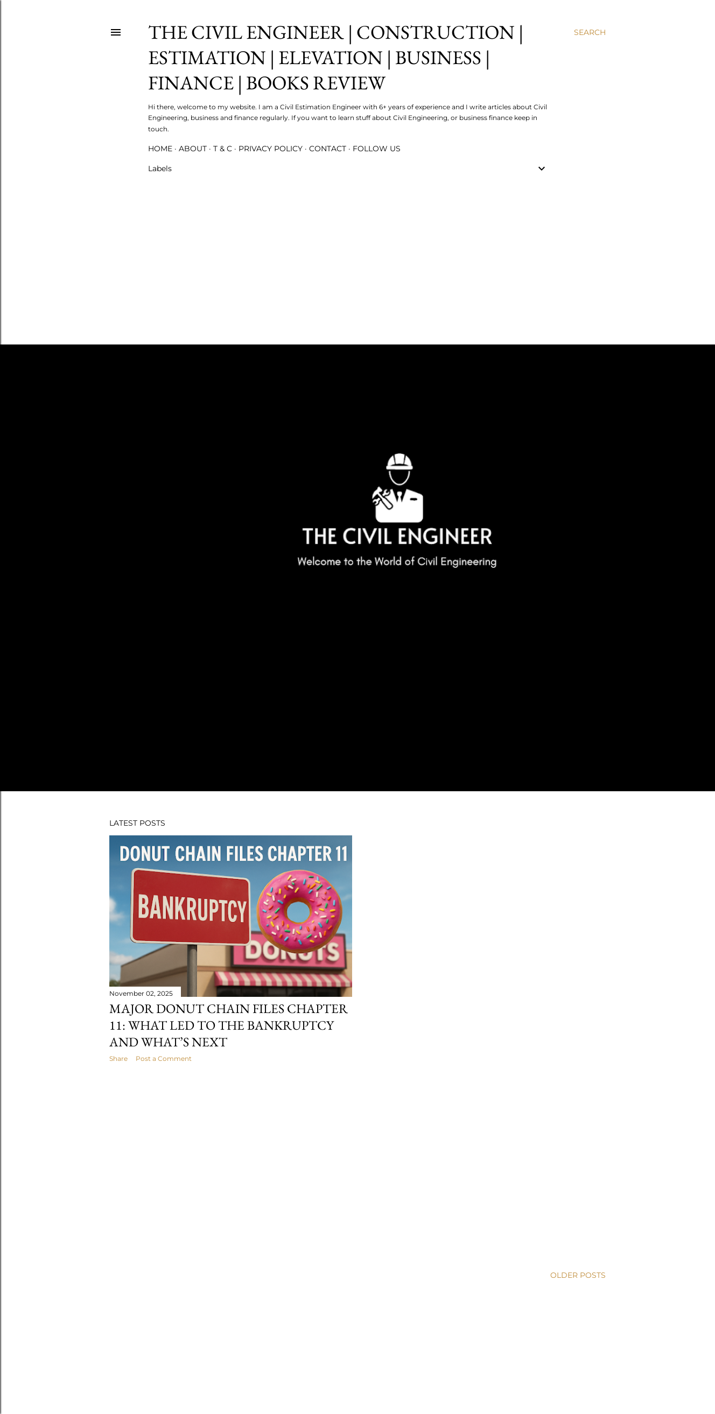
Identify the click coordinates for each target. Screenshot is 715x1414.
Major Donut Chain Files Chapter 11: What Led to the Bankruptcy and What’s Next (228, 1025)
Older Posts (578, 1275)
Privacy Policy (271, 148)
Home (160, 148)
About (193, 148)
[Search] (590, 32)
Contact (327, 148)
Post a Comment (164, 1058)
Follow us (377, 148)
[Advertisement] (348, 256)
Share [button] (118, 1058)
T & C (222, 148)
